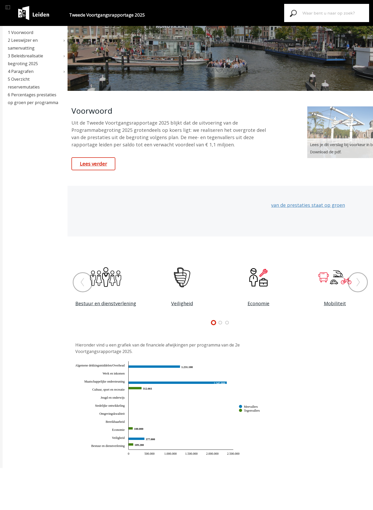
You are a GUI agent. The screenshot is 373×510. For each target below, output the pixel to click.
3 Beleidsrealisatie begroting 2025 (25, 59)
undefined (213, 322)
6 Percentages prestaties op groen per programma (33, 98)
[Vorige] (83, 282)
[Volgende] (358, 282)
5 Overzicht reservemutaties (24, 83)
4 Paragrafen (21, 71)
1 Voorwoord (20, 32)
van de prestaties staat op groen (308, 205)
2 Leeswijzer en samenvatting (23, 44)
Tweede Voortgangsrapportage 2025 (107, 15)
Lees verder (93, 163)
